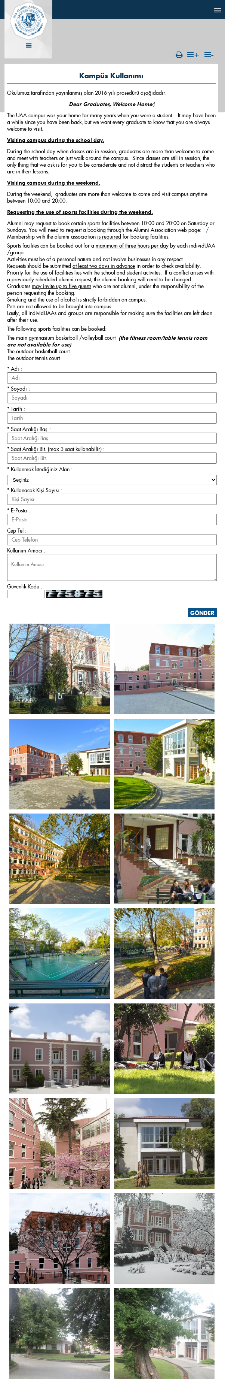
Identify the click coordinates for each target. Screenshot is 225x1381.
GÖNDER (202, 613)
